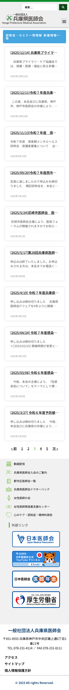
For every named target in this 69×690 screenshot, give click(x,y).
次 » (55, 448)
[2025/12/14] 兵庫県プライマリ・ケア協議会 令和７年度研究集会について (33, 53)
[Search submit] (63, 7)
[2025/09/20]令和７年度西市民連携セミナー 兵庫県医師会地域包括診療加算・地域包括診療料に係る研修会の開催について (33, 173)
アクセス (11, 657)
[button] (64, 21)
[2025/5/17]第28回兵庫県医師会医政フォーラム (34, 253)
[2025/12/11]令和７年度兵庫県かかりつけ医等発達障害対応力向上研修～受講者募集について (33, 93)
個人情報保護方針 (18, 670)
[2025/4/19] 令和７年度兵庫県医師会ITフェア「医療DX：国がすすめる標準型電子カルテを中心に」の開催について (34, 293)
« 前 (14, 448)
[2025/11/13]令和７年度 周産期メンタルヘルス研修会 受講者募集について (33, 133)
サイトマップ (14, 663)
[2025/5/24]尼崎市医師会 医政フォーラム (34, 213)
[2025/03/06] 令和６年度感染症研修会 (33, 373)
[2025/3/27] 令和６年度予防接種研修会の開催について (34, 413)
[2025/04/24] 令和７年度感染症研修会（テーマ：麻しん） (33, 333)
